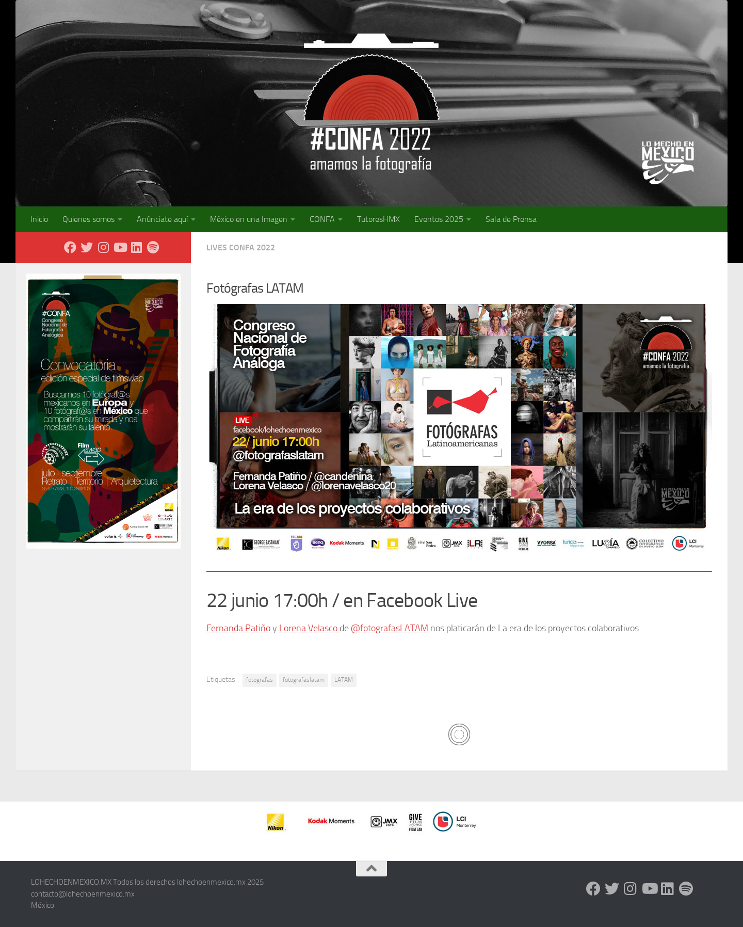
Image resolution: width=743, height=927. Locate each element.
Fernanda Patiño (238, 628)
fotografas (259, 679)
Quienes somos (88, 219)
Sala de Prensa (511, 219)
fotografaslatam (304, 679)
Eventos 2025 (438, 219)
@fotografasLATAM (389, 628)
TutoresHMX (378, 219)
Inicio (39, 219)
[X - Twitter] (86, 247)
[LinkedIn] (136, 247)
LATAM (343, 679)
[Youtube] (120, 247)
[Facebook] (70, 247)
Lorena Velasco (309, 628)
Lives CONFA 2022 (240, 247)
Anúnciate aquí (162, 219)
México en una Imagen (248, 219)
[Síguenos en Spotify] (153, 247)
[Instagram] (103, 247)
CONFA (322, 219)
